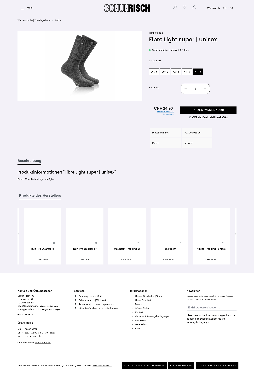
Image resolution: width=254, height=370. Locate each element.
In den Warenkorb (208, 110)
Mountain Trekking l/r (127, 249)
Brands (138, 304)
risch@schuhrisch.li (37, 306)
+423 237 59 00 (25, 314)
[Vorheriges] (20, 234)
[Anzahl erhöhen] (205, 88)
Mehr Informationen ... (101, 365)
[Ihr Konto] (194, 8)
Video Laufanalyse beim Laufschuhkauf (98, 308)
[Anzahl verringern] (185, 88)
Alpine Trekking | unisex (211, 249)
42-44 (176, 71)
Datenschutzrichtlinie (210, 318)
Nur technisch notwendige (144, 365)
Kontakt (139, 312)
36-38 (154, 71)
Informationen (139, 291)
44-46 (187, 71)
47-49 (198, 71)
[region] (80, 66)
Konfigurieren (181, 365)
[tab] (29, 161)
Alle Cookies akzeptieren (217, 365)
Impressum (140, 320)
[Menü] (26, 8)
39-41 (165, 71)
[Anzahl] (195, 88)
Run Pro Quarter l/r (42, 249)
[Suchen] (175, 8)
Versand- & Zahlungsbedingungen (152, 316)
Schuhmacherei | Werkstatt (92, 300)
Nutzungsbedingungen (198, 322)
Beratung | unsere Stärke (91, 296)
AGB (137, 328)
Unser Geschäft (143, 300)
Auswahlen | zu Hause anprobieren (96, 304)
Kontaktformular (43, 342)
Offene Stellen (142, 308)
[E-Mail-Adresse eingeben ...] (210, 308)
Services (79, 291)
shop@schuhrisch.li (38, 309)
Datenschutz (141, 324)
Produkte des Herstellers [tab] (40, 195)
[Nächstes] (234, 234)
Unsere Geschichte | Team (148, 296)
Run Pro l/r (169, 249)
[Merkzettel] (184, 8)
